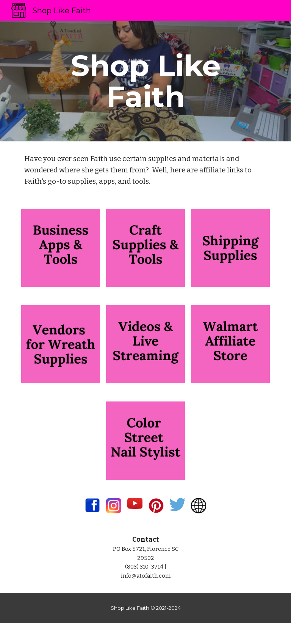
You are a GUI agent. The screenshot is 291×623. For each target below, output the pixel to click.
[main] (145, 81)
